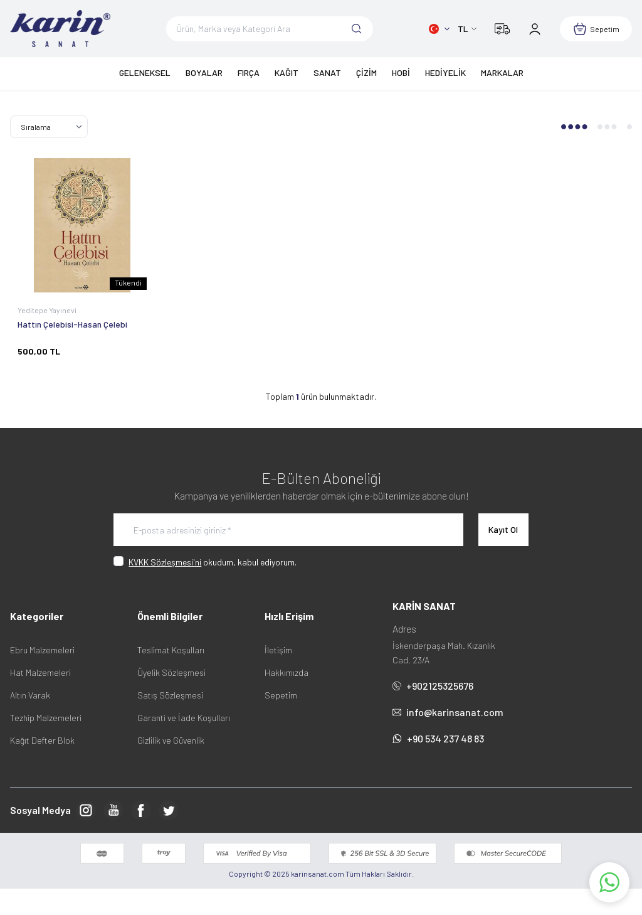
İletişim (278, 650)
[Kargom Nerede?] (502, 28)
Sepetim (281, 695)
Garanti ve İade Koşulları (183, 717)
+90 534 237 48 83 (438, 738)
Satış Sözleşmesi (170, 695)
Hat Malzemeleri (40, 672)
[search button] (356, 28)
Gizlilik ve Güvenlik (170, 740)
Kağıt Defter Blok (42, 740)
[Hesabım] (534, 28)
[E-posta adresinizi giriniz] (288, 529)
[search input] (270, 28)
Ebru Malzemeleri (42, 650)
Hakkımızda (286, 672)
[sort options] (49, 126)
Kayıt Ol (503, 529)
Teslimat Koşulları (170, 650)
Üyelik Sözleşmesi (171, 672)
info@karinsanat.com (447, 712)
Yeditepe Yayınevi (48, 310)
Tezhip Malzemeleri (46, 717)
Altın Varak (30, 695)
